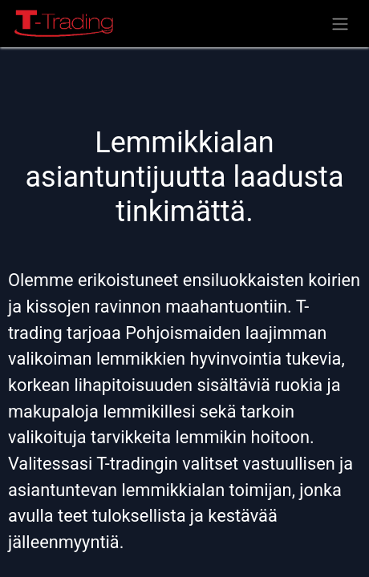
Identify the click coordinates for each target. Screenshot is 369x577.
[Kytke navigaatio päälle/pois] (340, 23)
